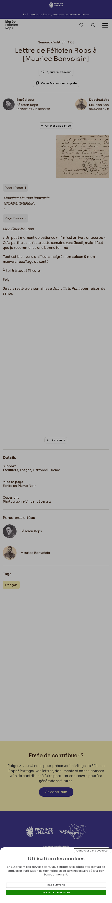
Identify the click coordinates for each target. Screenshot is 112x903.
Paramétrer (56, 885)
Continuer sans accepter (92, 850)
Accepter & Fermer (56, 892)
